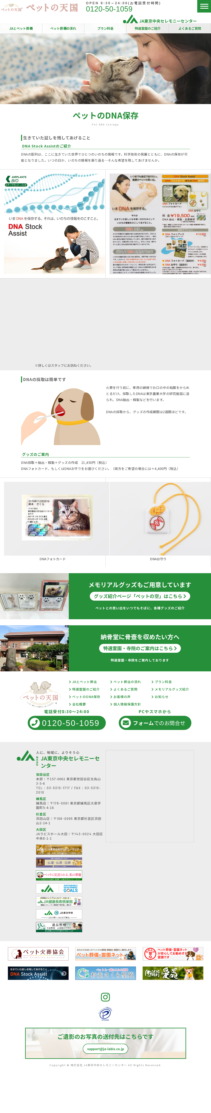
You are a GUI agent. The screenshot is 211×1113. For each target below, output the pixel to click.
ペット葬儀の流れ (63, 28)
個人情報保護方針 (125, 704)
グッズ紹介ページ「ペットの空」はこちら (140, 596)
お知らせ (160, 696)
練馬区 (41, 798)
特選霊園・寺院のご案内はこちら (140, 648)
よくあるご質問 (189, 28)
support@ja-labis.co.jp (105, 1048)
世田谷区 (43, 774)
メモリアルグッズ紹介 (170, 689)
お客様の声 (120, 696)
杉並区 (41, 814)
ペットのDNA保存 (84, 696)
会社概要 (77, 704)
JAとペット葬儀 (21, 28)
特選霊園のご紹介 (148, 28)
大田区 (41, 829)
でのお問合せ (153, 723)
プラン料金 (105, 28)
